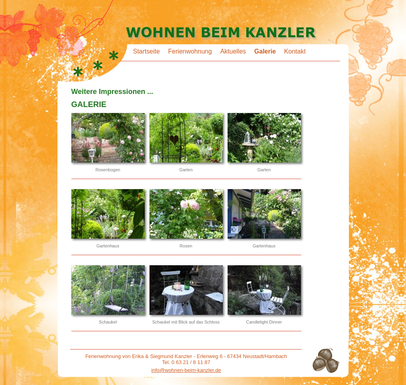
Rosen (186, 245)
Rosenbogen (108, 169)
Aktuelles (233, 51)
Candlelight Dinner (264, 322)
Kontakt (295, 51)
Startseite (146, 51)
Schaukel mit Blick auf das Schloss (186, 322)
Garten (186, 169)
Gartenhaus (107, 245)
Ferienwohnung (190, 51)
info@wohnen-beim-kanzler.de (186, 370)
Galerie (265, 51)
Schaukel (108, 322)
